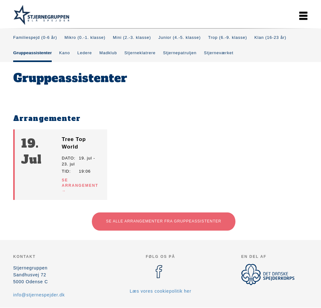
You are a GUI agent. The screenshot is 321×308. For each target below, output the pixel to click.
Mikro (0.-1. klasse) (85, 37)
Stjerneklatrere (140, 52)
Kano (64, 52)
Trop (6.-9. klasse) (227, 37)
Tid (65, 171)
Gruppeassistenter (32, 52)
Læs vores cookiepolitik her (161, 291)
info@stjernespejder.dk (39, 294)
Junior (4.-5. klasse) (179, 37)
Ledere (84, 52)
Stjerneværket (219, 52)
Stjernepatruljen (180, 52)
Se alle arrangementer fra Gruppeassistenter (163, 221)
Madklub (108, 52)
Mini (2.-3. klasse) (132, 37)
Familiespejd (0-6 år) (35, 37)
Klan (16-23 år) (271, 37)
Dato (68, 158)
